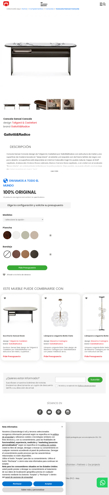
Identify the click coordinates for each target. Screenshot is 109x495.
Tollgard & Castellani (24, 122)
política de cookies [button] (48, 445)
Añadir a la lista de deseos (19, 274)
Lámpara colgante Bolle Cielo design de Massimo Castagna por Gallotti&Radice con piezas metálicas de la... (60, 349)
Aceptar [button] (48, 484)
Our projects (94, 464)
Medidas (27, 216)
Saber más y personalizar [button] (32, 490)
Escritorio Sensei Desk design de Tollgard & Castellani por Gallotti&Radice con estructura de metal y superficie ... (20, 349)
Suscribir (95, 379)
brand (12, 344)
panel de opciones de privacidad (19, 477)
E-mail (70, 379)
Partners (81, 464)
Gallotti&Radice (20, 126)
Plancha (27, 228)
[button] (62, 426)
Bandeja (27, 248)
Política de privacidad (87, 385)
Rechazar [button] (17, 484)
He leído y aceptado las (75, 385)
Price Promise (68, 464)
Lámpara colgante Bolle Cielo (58, 336)
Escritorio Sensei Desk (14, 336)
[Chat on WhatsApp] (102, 482)
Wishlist (5, 298)
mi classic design (44, 4)
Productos (103, 4)
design (15, 341)
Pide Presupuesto (27, 267)
